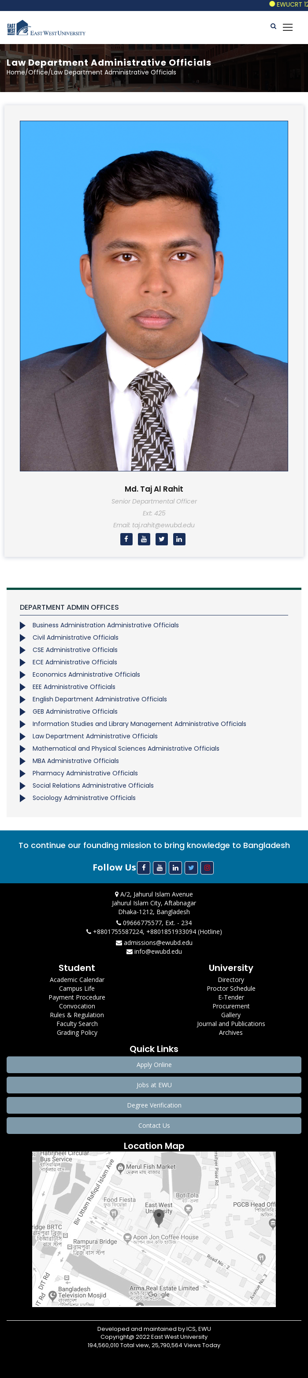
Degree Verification (154, 1105)
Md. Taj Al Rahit (154, 489)
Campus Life (77, 988)
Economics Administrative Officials (86, 674)
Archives (231, 1032)
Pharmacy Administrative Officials (85, 773)
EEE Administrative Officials (74, 686)
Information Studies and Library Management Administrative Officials (139, 723)
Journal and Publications (231, 1023)
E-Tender (231, 997)
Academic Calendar (77, 979)
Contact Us (154, 1125)
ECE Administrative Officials (75, 662)
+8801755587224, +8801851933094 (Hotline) (154, 931)
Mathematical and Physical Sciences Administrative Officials (126, 748)
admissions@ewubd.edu (154, 942)
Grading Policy (77, 1032)
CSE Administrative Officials (75, 649)
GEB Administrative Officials (75, 711)
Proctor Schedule (231, 988)
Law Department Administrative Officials (95, 736)
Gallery (231, 1015)
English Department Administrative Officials (100, 699)
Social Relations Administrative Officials (93, 785)
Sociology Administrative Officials (84, 797)
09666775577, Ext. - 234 (154, 923)
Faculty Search (77, 1023)
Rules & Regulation (77, 1015)
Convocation (77, 1006)
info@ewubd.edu (154, 951)
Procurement (231, 1006)
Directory (231, 979)
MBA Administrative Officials (76, 760)
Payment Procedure (76, 997)
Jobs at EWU (154, 1085)
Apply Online (154, 1064)
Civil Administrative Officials (76, 637)
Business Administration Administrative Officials (106, 625)
